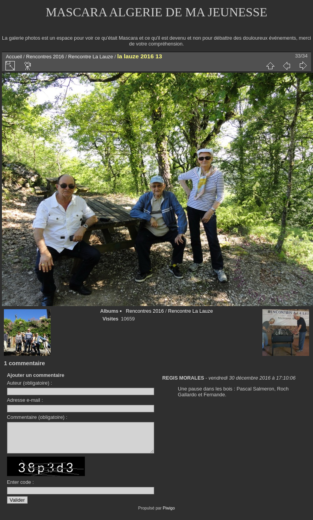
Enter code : (20, 488)
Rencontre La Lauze (90, 57)
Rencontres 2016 (45, 57)
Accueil (14, 57)
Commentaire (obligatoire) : (37, 417)
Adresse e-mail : (25, 400)
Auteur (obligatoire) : (29, 383)
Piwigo (169, 513)
